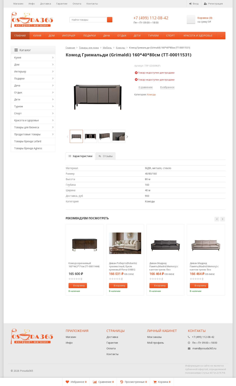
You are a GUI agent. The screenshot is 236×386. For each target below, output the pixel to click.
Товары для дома (89, 47)
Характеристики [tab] (80, 156)
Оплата (77, 3)
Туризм (153, 35)
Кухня (37, 35)
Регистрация (213, 3)
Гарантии (61, 3)
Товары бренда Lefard (27, 141)
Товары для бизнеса (26, 127)
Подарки (89, 35)
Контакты (92, 3)
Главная (20, 35)
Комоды (120, 47)
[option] (76, 136)
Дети (137, 35)
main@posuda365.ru (204, 348)
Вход (193, 3)
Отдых (121, 35)
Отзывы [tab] (106, 156)
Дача (106, 35)
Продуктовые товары (27, 134)
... (221, 35)
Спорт (170, 35)
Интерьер (68, 35)
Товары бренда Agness (28, 148)
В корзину (77, 285)
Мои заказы (154, 337)
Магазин (18, 3)
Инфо (32, 3)
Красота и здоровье (198, 35)
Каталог (22, 50)
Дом (51, 35)
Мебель (107, 47)
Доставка (45, 3)
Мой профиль (155, 342)
